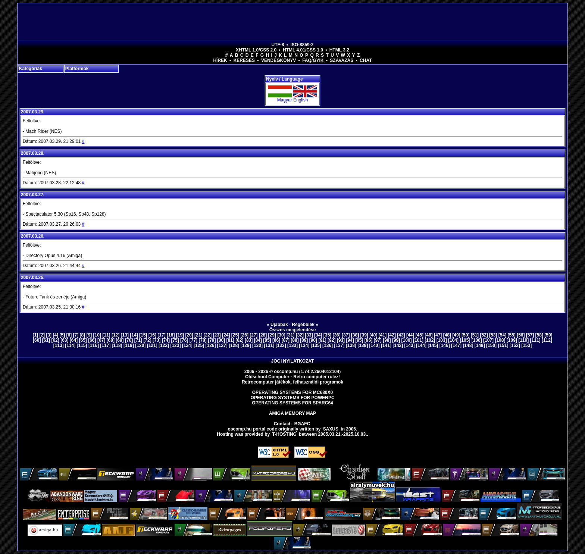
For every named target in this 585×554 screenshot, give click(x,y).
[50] (465, 335)
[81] (230, 340)
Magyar (284, 100)
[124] (187, 345)
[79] (212, 340)
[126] (210, 345)
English (300, 100)
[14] (134, 335)
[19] (180, 335)
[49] (456, 335)
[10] (97, 335)
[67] (101, 340)
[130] (257, 345)
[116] (93, 345)
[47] (438, 335)
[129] (246, 345)
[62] (55, 340)
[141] (386, 345)
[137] (339, 345)
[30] (281, 335)
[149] (480, 345)
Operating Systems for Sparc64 (292, 403)
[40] (373, 335)
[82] (239, 340)
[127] (222, 345)
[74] (166, 340)
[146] (444, 345)
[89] (304, 340)
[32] (300, 335)
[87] (286, 340)
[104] (453, 340)
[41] (383, 335)
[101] (418, 340)
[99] (396, 340)
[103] (442, 340)
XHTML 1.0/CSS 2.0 (256, 50)
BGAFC (302, 423)
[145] (433, 345)
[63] (64, 340)
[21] (198, 335)
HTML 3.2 (339, 50)
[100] (406, 340)
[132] (281, 345)
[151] (503, 345)
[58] (539, 335)
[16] (152, 335)
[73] (156, 340)
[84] (258, 340)
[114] (70, 345)
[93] (341, 340)
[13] (125, 335)
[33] (309, 335)
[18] (171, 335)
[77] (193, 340)
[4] (55, 335)
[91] (322, 340)
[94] (350, 340)
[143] (409, 345)
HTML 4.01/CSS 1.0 (303, 50)
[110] (523, 340)
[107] (488, 340)
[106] (477, 340)
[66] (92, 340)
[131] (269, 345)
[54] (502, 335)
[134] (304, 345)
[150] (491, 345)
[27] (253, 335)
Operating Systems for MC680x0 (292, 392)
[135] (316, 345)
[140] (374, 345)
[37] (346, 335)
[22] (208, 335)
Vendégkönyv (278, 60)
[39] (364, 335)
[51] (475, 335)
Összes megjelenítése (292, 329)
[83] (249, 340)
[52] (484, 335)
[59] (548, 335)
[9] (89, 335)
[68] (111, 340)
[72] (147, 340)
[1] (35, 335)
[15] (143, 335)
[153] (526, 345)
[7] (76, 335)
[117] (105, 345)
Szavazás (341, 60)
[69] (119, 340)
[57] (530, 335)
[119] (128, 345)
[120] (140, 345)
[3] (48, 335)
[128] (234, 345)
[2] (42, 335)
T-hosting (284, 434)
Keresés (244, 60)
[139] (362, 345)
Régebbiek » (305, 324)
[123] (175, 345)
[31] (290, 335)
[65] (83, 340)
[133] (292, 345)
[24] (226, 335)
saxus (330, 429)
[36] (336, 335)
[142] (397, 345)
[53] (493, 335)
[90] (313, 340)
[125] (199, 345)
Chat (366, 60)
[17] (161, 335)
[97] (378, 340)
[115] (82, 345)
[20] (189, 335)
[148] (468, 345)
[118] (117, 345)
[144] (421, 345)
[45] (419, 335)
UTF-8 (278, 44)
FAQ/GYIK (312, 60)
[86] (276, 340)
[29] (272, 335)
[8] (82, 335)
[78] (202, 340)
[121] (152, 345)
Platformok (77, 68)
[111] (535, 340)
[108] (500, 340)
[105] (465, 340)
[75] (175, 340)
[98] (387, 340)
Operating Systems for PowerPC (292, 397)
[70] (129, 340)
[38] (355, 335)
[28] (263, 335)
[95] (359, 340)
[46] (428, 335)
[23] (216, 335)
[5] (62, 335)
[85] (267, 340)
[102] (430, 340)
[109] (512, 340)
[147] (456, 345)
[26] (244, 335)
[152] (515, 345)
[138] (351, 345)
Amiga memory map (292, 413)
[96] (368, 340)
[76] (184, 340)
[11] (106, 335)
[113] (58, 345)
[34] (318, 335)
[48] (447, 335)
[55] (511, 335)
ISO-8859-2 (301, 44)
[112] (547, 340)
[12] (115, 335)
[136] (327, 345)
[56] (521, 335)
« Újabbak (277, 324)
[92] (331, 340)
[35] (327, 335)
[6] (69, 335)
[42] (392, 335)
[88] (294, 340)
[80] (221, 340)
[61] (46, 340)
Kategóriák (30, 68)
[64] (74, 340)
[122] (164, 345)
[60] (37, 340)
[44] (410, 335)
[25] (235, 335)
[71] (138, 340)
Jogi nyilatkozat (292, 361)
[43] (401, 335)
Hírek (220, 60)
